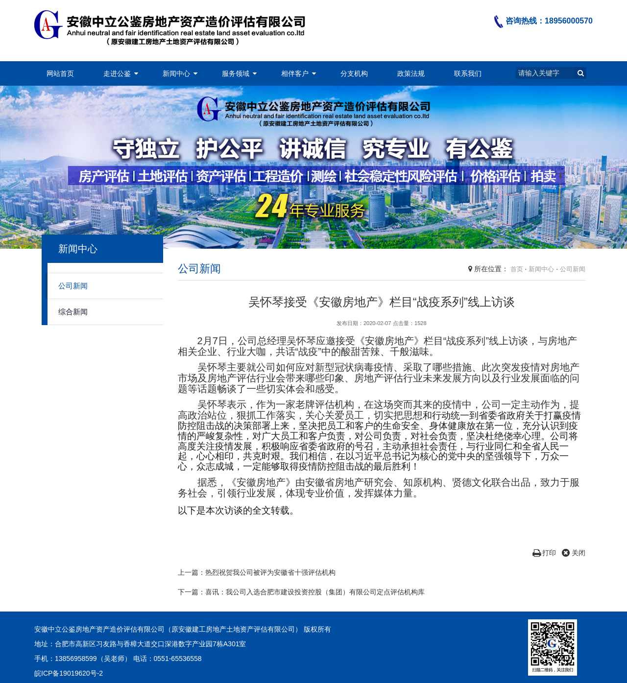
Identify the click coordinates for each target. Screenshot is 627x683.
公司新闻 (73, 286)
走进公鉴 (117, 73)
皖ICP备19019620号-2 (68, 673)
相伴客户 (295, 73)
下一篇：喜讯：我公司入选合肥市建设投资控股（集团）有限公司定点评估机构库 (301, 592)
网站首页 (60, 73)
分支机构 (354, 73)
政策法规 (411, 73)
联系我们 (468, 73)
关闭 (573, 553)
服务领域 (235, 73)
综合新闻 (73, 311)
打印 (544, 553)
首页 (516, 269)
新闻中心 (176, 73)
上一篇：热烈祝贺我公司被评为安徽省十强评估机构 (257, 572)
